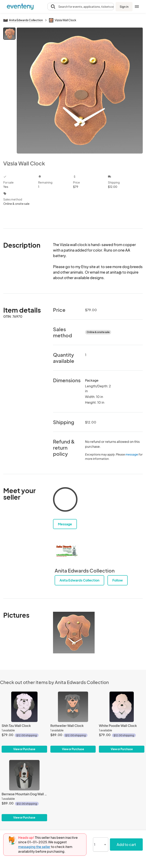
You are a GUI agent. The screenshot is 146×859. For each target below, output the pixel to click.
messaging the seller (34, 847)
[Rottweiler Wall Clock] (73, 722)
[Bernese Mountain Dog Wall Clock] (24, 790)
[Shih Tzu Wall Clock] (24, 722)
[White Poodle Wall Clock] (121, 722)
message (131, 454)
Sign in (124, 6)
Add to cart (126, 844)
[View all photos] (80, 90)
